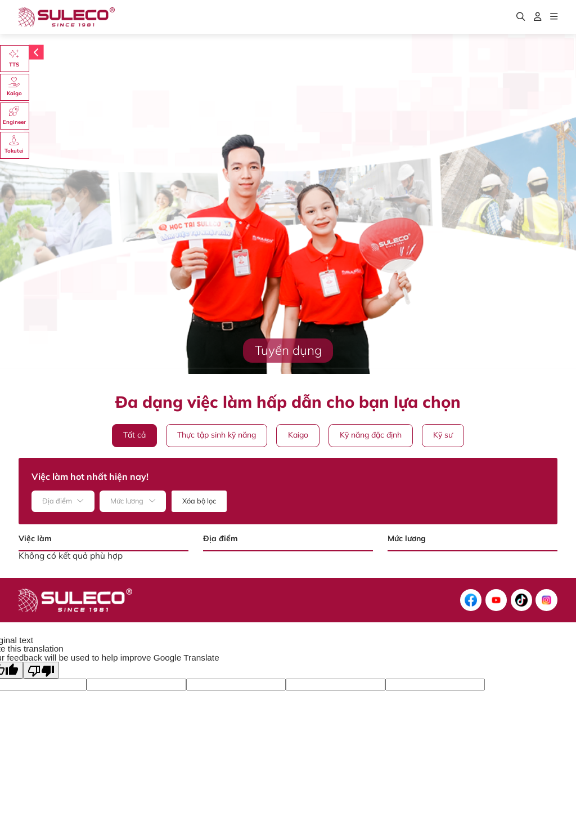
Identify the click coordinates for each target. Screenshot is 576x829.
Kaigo (298, 435)
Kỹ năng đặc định (371, 435)
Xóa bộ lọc (199, 500)
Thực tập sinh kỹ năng (216, 435)
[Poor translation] (41, 670)
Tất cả (134, 435)
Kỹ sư (443, 435)
